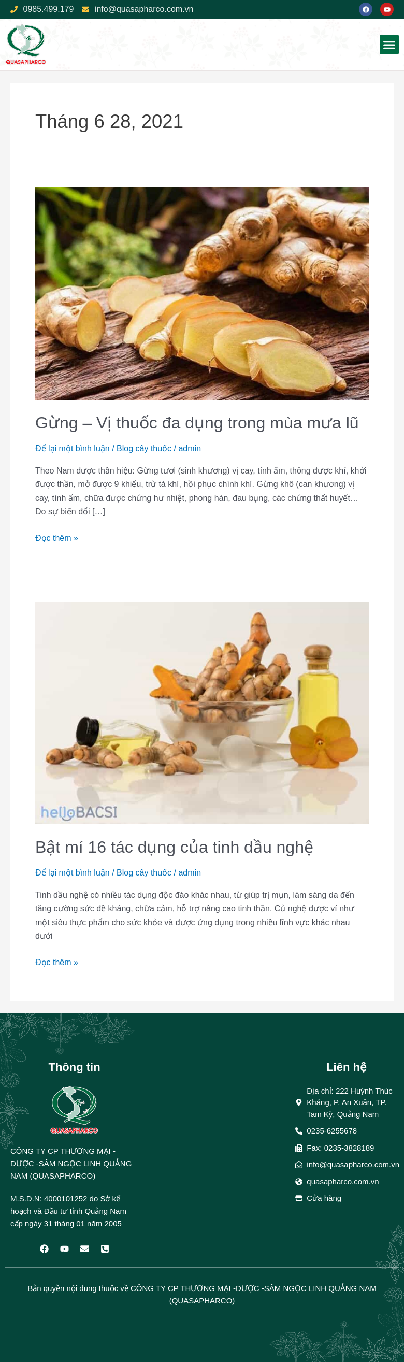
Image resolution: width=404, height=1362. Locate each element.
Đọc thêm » (56, 537)
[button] (389, 44)
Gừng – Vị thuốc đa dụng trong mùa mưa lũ (197, 422)
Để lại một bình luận (72, 448)
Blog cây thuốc (144, 448)
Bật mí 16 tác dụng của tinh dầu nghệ (174, 847)
